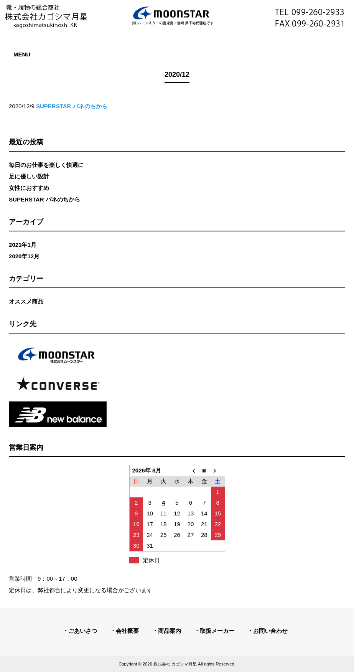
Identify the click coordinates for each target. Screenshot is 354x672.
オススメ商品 (26, 301)
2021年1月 (22, 244)
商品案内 (169, 630)
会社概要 (127, 630)
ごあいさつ (82, 630)
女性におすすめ (29, 188)
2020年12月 (24, 256)
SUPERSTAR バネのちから (44, 199)
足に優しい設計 (29, 176)
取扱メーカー (217, 630)
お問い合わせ (270, 630)
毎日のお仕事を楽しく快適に (46, 165)
